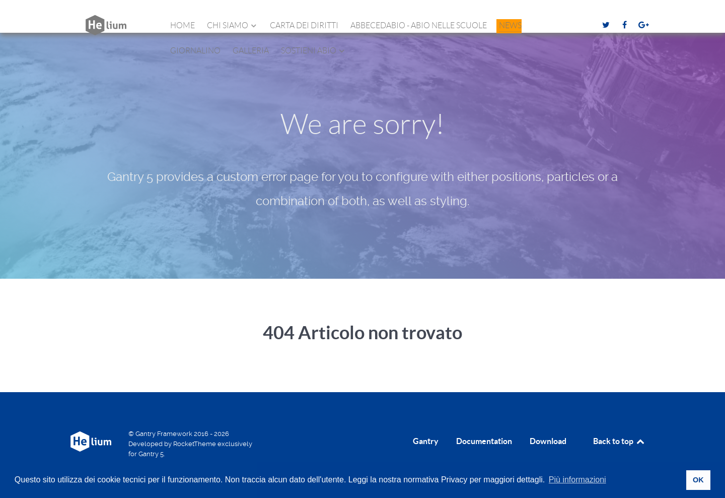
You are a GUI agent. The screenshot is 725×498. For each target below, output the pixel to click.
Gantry (426, 441)
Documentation (484, 441)
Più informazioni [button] (577, 479)
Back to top (619, 441)
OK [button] (698, 480)
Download (548, 441)
